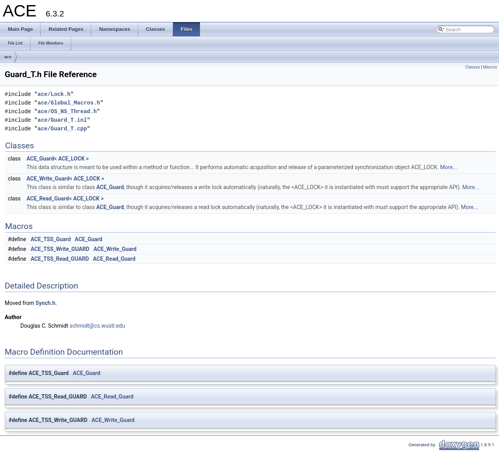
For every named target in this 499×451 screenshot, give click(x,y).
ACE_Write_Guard (115, 249)
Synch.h (46, 303)
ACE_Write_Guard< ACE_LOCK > (65, 178)
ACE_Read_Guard (114, 259)
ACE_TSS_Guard (50, 239)
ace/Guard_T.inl (62, 120)
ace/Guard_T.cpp (62, 128)
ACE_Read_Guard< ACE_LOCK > (65, 198)
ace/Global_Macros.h (69, 102)
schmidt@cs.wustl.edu (97, 326)
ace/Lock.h (54, 94)
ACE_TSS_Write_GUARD (60, 249)
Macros (490, 67)
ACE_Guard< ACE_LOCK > (58, 158)
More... (448, 167)
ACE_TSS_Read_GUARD (60, 259)
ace (7, 56)
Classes (472, 67)
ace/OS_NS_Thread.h (67, 111)
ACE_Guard (110, 187)
